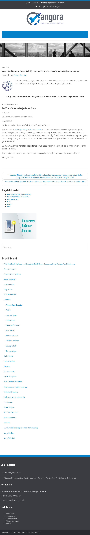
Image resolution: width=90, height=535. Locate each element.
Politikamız (8, 402)
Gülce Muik (8, 356)
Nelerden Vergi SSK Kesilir (14, 397)
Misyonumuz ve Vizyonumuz (15, 387)
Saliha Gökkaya (12, 340)
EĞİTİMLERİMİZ (10, 294)
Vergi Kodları (9, 433)
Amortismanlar (10, 269)
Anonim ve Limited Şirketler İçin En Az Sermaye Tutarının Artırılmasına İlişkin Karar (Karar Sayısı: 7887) (45, 182)
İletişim (7, 366)
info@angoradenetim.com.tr (53, 3)
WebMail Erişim (52, 6)
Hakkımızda (9, 516)
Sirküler (7, 422)
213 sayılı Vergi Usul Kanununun (28, 129)
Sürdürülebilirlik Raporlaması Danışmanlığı (21, 428)
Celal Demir (10, 320)
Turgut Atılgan (11, 351)
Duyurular (8, 289)
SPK (8, 206)
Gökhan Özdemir (13, 325)
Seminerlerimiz (10, 417)
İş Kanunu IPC (9, 371)
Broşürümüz (9, 284)
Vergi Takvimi (9, 438)
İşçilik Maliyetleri (10, 376)
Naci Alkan (10, 330)
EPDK (9, 204)
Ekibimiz (7, 300)
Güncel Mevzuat (11, 521)
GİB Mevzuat (12, 199)
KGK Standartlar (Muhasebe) (18, 194)
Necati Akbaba (12, 335)
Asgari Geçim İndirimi (12, 274)
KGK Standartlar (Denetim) (17, 197)
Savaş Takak (11, 346)
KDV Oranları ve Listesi (13, 381)
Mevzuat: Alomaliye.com (11, 532)
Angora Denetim (20, 75)
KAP (8, 201)
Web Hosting (35, 532)
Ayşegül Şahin (11, 315)
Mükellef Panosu (11, 392)
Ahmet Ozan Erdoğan (14, 305)
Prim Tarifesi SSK (11, 412)
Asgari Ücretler (10, 279)
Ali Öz (8, 310)
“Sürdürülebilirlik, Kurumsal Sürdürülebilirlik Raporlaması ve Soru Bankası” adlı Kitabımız (39, 264)
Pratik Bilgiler (9, 407)
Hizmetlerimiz (9, 361)
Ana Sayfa (9, 514)
